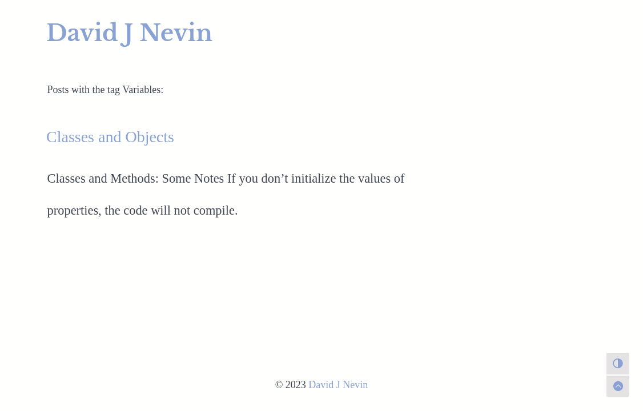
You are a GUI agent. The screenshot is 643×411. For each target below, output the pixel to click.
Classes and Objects (110, 137)
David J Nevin (129, 33)
